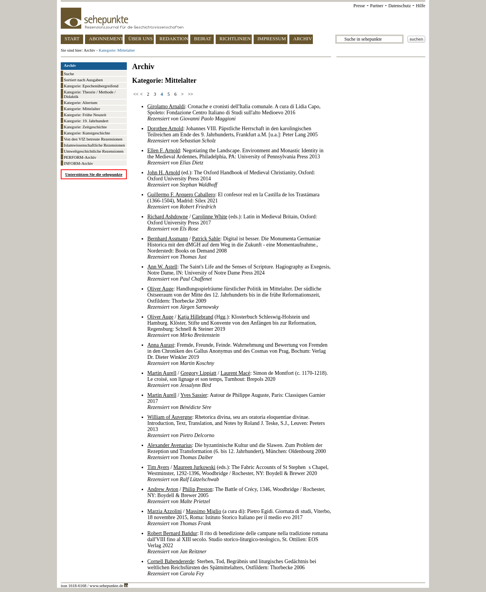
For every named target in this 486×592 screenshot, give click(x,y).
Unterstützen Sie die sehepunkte (94, 174)
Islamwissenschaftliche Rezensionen (94, 145)
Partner (376, 5)
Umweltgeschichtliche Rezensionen (93, 151)
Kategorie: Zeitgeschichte (85, 127)
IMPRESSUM (271, 38)
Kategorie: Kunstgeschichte (87, 133)
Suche (69, 73)
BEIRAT (202, 38)
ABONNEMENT (106, 38)
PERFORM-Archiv (80, 157)
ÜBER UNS (140, 38)
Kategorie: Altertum (80, 102)
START (72, 38)
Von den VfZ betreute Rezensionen (93, 139)
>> (190, 94)
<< (136, 94)
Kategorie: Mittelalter (82, 108)
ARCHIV (302, 38)
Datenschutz (399, 5)
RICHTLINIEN (235, 38)
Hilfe (420, 5)
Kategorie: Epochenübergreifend (91, 86)
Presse (359, 5)
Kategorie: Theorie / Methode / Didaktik (90, 94)
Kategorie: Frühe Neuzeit (85, 114)
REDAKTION (173, 38)
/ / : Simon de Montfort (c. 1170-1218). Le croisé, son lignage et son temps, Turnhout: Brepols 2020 (237, 379)
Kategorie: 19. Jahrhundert (86, 120)
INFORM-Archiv (78, 163)
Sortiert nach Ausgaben (83, 79)
